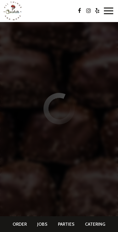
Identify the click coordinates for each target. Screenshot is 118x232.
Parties (66, 224)
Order (20, 224)
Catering (95, 224)
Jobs (42, 224)
